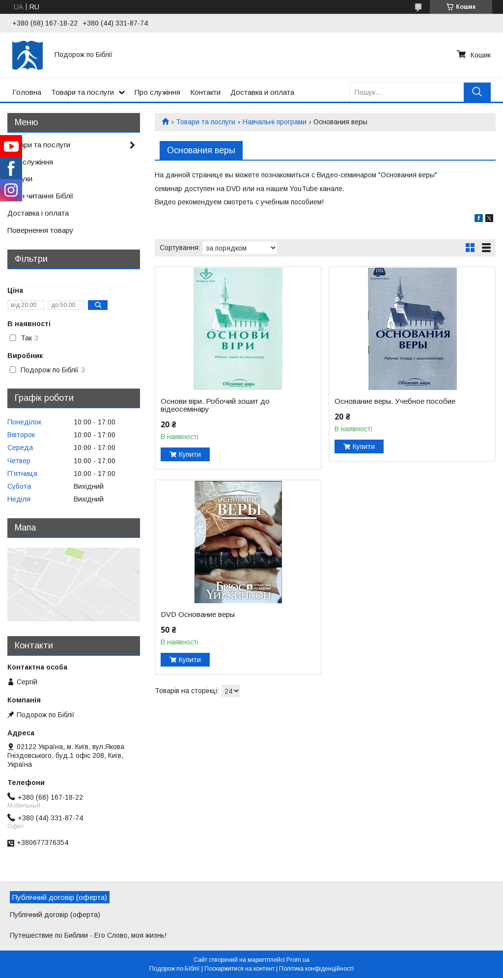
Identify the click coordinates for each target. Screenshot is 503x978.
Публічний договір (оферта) (55, 915)
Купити (190, 454)
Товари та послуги (82, 92)
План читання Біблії (40, 196)
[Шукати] (477, 92)
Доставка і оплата (38, 213)
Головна (26, 92)
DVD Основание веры (198, 614)
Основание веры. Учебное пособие (395, 401)
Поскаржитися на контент (239, 968)
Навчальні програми (275, 122)
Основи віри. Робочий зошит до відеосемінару (215, 405)
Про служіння (157, 92)
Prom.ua (297, 959)
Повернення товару (40, 230)
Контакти (205, 92)
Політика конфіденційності (316, 968)
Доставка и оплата (262, 92)
